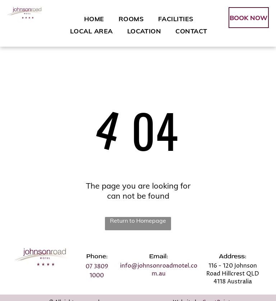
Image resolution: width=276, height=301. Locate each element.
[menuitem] (94, 19)
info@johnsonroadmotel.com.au (158, 270)
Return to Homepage (138, 220)
